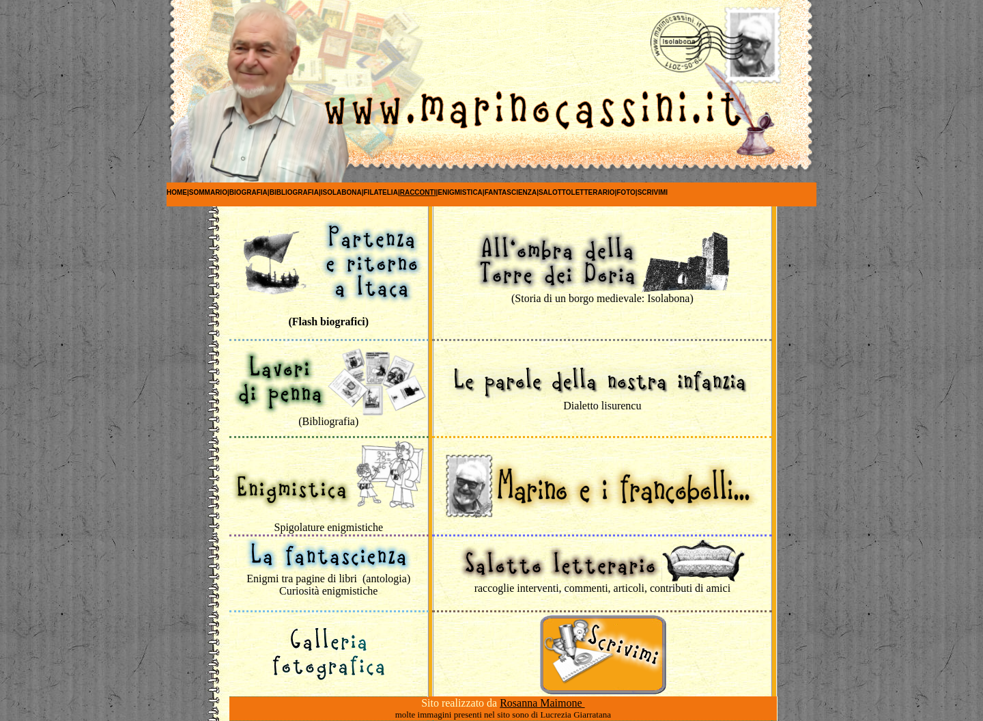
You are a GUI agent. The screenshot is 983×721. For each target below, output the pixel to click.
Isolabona (341, 192)
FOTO (626, 192)
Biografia (248, 192)
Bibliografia (294, 192)
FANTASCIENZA (511, 192)
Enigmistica (460, 192)
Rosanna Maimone (542, 703)
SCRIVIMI (653, 192)
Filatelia (381, 192)
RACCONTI (418, 192)
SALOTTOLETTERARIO (576, 192)
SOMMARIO (208, 192)
